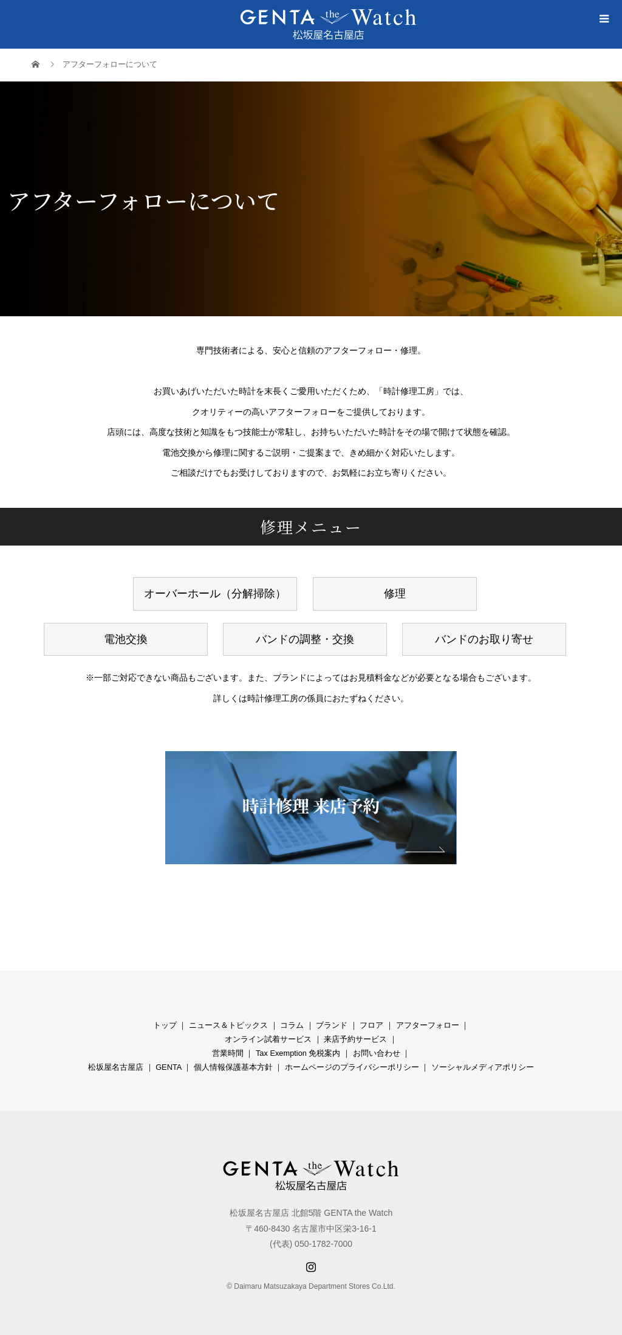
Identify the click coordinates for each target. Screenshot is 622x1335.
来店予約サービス (355, 1039)
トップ (165, 1025)
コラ (288, 1025)
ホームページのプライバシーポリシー (352, 1067)
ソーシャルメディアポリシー (482, 1067)
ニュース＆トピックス (228, 1025)
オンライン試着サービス (268, 1039)
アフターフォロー (427, 1025)
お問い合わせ (376, 1053)
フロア (371, 1025)
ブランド (331, 1025)
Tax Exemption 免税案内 (298, 1053)
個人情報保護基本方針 (233, 1067)
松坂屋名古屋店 (115, 1067)
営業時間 (228, 1053)
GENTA (168, 1067)
